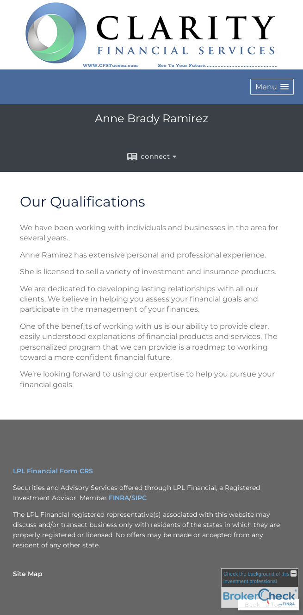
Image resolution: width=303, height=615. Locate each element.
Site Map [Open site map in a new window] (28, 574)
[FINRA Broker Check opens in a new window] (259, 588)
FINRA (119, 498)
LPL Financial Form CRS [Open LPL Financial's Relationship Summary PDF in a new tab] (53, 471)
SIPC (139, 498)
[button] (272, 87)
